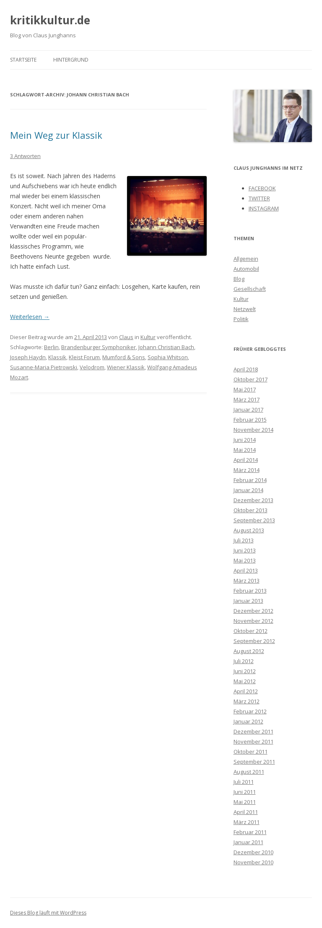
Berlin (51, 347)
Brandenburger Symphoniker (98, 347)
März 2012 (247, 701)
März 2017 (247, 399)
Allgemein (246, 258)
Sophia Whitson (168, 357)
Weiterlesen (29, 317)
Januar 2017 (248, 409)
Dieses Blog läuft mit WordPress (48, 912)
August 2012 (249, 651)
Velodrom (92, 367)
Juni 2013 (245, 550)
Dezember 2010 (253, 852)
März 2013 (247, 580)
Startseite (23, 59)
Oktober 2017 (250, 379)
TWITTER (259, 198)
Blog (239, 279)
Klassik (57, 357)
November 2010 (253, 862)
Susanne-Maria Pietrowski (43, 367)
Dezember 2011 (253, 731)
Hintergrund (70, 59)
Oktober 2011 (250, 751)
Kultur (148, 337)
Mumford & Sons (123, 357)
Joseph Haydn (28, 357)
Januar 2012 (248, 721)
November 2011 (253, 741)
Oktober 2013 (250, 510)
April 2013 (246, 570)
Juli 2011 (244, 781)
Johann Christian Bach (166, 347)
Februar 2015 (250, 419)
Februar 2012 (250, 711)
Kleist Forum (84, 357)
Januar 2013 (248, 600)
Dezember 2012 (253, 610)
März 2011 (247, 822)
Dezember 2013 (253, 500)
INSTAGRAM (264, 208)
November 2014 (253, 429)
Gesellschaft (250, 289)
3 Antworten (25, 156)
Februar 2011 (250, 832)
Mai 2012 (245, 681)
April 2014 (246, 460)
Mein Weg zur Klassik (56, 135)
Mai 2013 (245, 560)
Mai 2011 (245, 802)
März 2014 (247, 470)
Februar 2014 (250, 480)
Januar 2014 (248, 490)
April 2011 (246, 812)
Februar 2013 (250, 590)
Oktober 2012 (250, 631)
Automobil (246, 268)
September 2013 (254, 520)
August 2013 (249, 530)
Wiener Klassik (126, 367)
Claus (126, 337)
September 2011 (254, 761)
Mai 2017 (245, 389)
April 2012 (246, 691)
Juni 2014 (245, 439)
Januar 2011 (248, 842)
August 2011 (249, 771)
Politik (241, 319)
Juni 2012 (245, 671)
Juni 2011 (245, 792)
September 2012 (254, 641)
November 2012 (253, 621)
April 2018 (246, 369)
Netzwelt (245, 309)
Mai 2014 (245, 450)
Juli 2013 (244, 540)
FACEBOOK (262, 188)
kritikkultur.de (50, 20)
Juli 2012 (244, 661)
